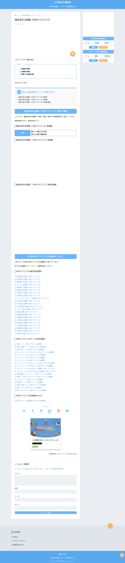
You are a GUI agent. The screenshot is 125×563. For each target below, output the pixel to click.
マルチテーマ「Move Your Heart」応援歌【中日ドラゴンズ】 (36, 371)
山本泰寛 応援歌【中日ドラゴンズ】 (28, 325)
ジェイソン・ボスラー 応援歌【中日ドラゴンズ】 (32, 298)
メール (17, 496)
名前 (17, 488)
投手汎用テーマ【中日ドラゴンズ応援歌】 (30, 349)
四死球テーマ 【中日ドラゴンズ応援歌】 (29, 382)
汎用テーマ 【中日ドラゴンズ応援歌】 (28, 344)
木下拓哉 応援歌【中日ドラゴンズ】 (28, 304)
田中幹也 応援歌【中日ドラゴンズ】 (28, 279)
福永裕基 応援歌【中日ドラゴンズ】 (28, 290)
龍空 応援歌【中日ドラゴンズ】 (26, 312)
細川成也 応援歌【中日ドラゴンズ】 (28, 323)
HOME (62, 554)
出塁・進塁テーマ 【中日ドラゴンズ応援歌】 (31, 385)
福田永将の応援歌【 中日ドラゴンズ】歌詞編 (32, 97)
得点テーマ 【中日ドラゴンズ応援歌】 (28, 388)
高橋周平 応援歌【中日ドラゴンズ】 (28, 282)
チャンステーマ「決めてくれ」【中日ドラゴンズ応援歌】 (35, 363)
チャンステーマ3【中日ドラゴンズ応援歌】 (30, 358)
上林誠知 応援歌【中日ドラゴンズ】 (28, 320)
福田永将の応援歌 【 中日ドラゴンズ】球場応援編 (34, 102)
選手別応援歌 (54, 6)
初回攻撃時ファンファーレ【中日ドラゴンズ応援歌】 (33, 374)
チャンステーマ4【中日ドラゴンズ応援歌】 (30, 360)
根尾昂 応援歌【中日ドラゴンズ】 (27, 333)
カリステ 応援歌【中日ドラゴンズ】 (28, 284)
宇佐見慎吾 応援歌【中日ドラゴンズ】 (28, 306)
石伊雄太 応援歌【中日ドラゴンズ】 (28, 295)
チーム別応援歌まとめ (68, 6)
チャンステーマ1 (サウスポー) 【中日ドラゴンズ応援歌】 (35, 352)
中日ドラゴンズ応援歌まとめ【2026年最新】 (31, 401)
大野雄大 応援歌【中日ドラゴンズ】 (28, 331)
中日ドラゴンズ (62, 454)
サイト (17, 504)
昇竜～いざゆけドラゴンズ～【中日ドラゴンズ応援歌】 (34, 377)
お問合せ (15, 537)
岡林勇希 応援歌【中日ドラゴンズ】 (28, 276)
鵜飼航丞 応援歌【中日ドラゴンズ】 (28, 328)
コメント (18, 473)
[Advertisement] (46, 40)
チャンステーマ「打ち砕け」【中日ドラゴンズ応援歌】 (34, 366)
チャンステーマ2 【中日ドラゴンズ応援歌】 (30, 355)
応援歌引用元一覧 (17, 545)
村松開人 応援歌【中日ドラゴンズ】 (28, 287)
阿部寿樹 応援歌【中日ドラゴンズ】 (28, 314)
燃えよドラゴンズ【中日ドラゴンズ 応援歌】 (31, 390)
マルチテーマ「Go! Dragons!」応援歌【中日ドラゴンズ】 (35, 368)
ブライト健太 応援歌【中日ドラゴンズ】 (29, 309)
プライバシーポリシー (19, 541)
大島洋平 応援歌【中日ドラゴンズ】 (28, 293)
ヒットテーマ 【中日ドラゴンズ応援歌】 (29, 379)
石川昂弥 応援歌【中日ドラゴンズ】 (28, 301)
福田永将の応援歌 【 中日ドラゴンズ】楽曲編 (32, 99)
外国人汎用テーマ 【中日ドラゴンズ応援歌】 (31, 347)
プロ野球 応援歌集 (62, 2)
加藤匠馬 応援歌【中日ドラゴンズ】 (28, 317)
